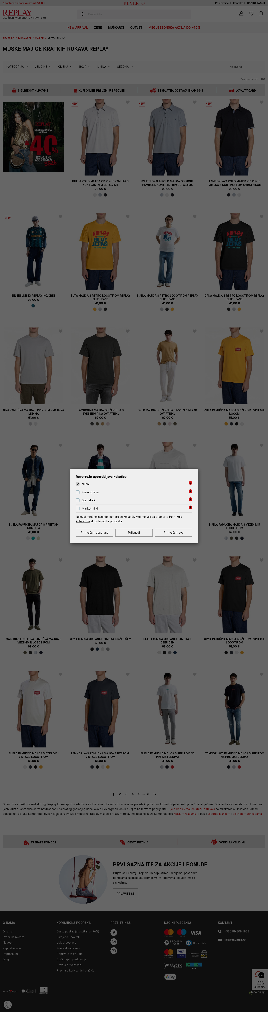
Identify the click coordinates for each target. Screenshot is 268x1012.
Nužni (86, 484)
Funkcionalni (90, 492)
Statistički (89, 500)
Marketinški (90, 508)
